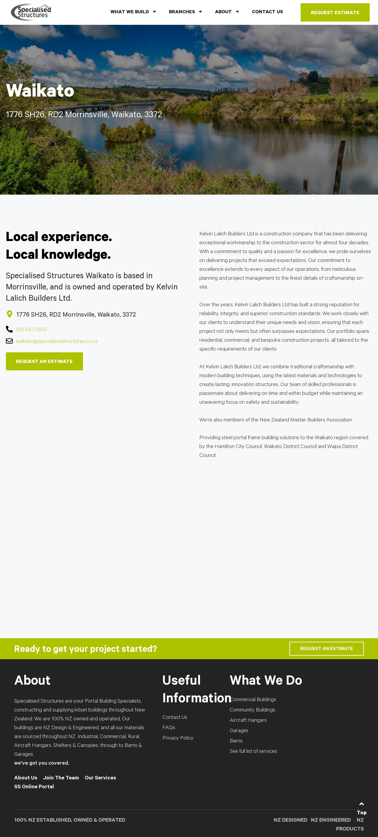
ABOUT (227, 11)
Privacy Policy (177, 739)
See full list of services (254, 752)
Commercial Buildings (253, 700)
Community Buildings (252, 711)
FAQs (168, 728)
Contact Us (174, 718)
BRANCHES (186, 11)
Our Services (100, 778)
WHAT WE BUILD (133, 11)
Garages (239, 731)
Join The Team (61, 778)
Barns (236, 742)
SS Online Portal (34, 787)
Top (362, 813)
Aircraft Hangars (248, 721)
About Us (25, 778)
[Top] (361, 803)
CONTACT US (267, 12)
